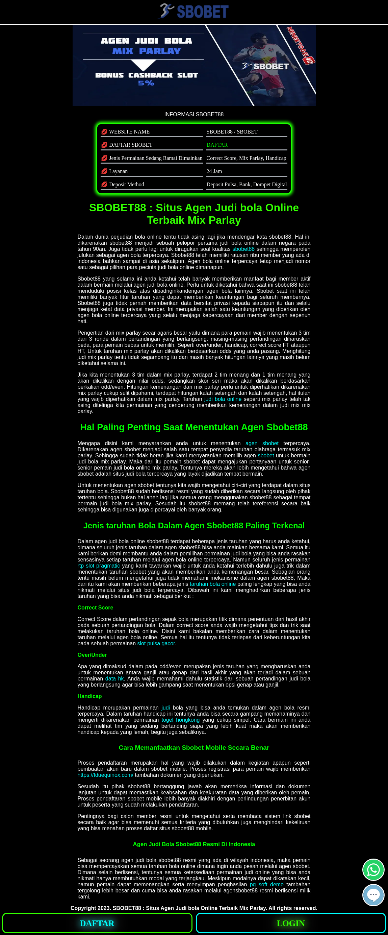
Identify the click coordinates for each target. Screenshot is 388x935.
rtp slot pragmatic (99, 566)
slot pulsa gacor (156, 643)
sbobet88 (243, 249)
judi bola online (223, 399)
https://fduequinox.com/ (105, 775)
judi (165, 708)
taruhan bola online (213, 584)
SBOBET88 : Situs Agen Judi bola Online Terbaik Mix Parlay (189, 908)
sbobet (266, 455)
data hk (114, 678)
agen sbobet (262, 443)
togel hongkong (180, 720)
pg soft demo (267, 884)
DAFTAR (217, 145)
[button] (373, 895)
